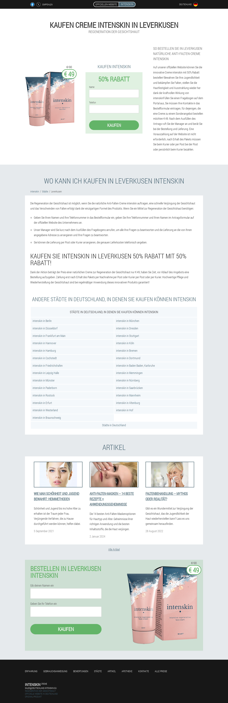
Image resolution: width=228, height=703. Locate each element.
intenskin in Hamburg (44, 350)
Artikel (112, 671)
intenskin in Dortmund (128, 358)
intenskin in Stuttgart (127, 336)
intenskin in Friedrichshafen (48, 365)
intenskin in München (127, 321)
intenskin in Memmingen (129, 373)
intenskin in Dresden (127, 328)
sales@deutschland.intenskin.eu (41, 688)
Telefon (92, 102)
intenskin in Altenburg (128, 403)
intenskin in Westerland (45, 410)
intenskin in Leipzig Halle (46, 373)
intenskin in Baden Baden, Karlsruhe (135, 365)
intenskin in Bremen (127, 350)
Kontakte (143, 671)
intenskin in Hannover (44, 343)
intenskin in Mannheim (128, 395)
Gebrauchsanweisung (55, 671)
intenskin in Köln (125, 343)
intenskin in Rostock (44, 395)
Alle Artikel (114, 549)
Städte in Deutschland (114, 425)
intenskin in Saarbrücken (129, 388)
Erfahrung (31, 671)
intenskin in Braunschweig (47, 417)
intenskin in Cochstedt (45, 358)
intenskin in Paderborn (45, 388)
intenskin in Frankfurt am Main (49, 336)
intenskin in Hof (124, 410)
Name (91, 87)
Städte (98, 671)
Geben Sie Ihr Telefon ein (43, 603)
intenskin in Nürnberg (128, 380)
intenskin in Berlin (42, 321)
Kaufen (114, 125)
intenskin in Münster (44, 380)
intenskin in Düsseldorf (45, 328)
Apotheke (127, 671)
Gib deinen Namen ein (42, 585)
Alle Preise (161, 671)
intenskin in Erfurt (42, 403)
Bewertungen (80, 671)
